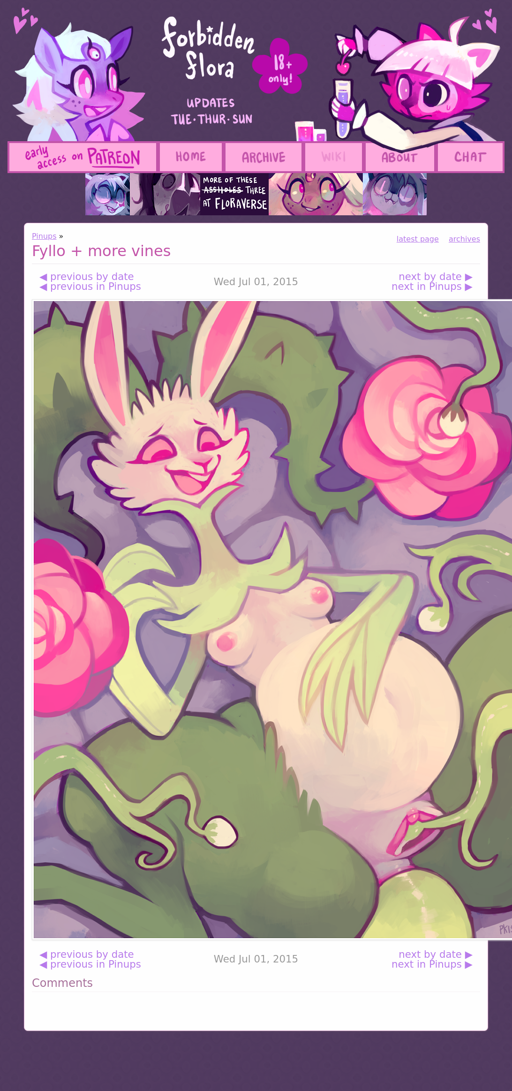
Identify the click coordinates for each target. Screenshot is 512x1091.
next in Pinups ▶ (432, 286)
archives (464, 239)
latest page (418, 239)
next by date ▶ (436, 276)
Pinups (44, 236)
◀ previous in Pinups (90, 286)
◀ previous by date (86, 276)
